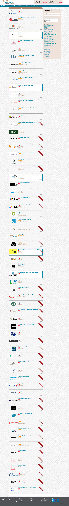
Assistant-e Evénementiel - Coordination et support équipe (26, 144)
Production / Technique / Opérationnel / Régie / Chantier (50, 39)
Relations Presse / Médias (47, 40)
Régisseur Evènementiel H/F (22, 480)
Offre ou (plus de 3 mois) (49, 25)
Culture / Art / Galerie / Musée (47, 51)
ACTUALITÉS (20, 499)
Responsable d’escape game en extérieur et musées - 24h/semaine (27, 107)
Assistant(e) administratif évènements (23, 10)
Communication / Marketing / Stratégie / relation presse (50, 34)
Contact (35, 5)
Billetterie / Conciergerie (46, 33)
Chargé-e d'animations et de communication (24, 159)
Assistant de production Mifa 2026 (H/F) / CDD (24, 219)
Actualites (19, 5)
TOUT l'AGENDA (31, 500)
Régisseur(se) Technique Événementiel (25, 85)
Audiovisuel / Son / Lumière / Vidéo (48, 31)
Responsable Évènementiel (22, 383)
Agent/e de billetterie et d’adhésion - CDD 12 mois (25, 62)
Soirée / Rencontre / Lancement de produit (48, 55)
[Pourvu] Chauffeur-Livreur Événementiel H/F (24, 398)
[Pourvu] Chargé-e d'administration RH (23, 287)
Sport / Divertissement (46, 44)
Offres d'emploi (5, 5)
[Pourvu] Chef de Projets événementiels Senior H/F (25, 294)
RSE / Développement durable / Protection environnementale (50, 43)
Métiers (23, 5)
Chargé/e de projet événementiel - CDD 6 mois (24, 420)
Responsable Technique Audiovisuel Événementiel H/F (28, 272)
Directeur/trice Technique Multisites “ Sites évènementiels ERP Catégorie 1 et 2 (28, 317)
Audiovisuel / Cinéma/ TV (47, 49)
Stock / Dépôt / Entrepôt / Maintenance (48, 45)
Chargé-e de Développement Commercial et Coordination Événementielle (28, 309)
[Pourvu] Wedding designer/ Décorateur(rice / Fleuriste (26, 152)
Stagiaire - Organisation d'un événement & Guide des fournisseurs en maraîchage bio (28, 212)
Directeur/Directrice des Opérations (23, 331)
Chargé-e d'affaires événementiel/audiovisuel (24, 182)
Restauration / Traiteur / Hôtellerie (48, 42)
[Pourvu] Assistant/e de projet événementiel (24, 428)
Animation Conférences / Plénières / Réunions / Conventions (50, 30)
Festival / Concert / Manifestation (47, 52)
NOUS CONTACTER (43, 501)
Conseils (31, 5)
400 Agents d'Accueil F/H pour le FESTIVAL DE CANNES (25, 77)
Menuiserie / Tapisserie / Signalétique (48, 38)
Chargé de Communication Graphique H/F (24, 197)
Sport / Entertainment (46, 56)
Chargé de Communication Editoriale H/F (24, 204)
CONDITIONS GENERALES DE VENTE (45, 499)
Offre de (47, 26)
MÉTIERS (31, 498)
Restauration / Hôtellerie (46, 54)
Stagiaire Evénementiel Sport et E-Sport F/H (24, 376)
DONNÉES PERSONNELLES (44, 500)
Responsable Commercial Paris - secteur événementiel (28, 249)
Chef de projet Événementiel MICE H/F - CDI (24, 361)
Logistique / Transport (46, 37)
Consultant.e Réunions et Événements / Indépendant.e (26, 55)
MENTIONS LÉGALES (43, 498)
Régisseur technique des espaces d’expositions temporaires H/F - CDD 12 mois (28, 70)
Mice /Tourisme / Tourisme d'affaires (48, 53)
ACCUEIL (20, 498)
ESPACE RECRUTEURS (21, 501)
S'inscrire (60, 2)
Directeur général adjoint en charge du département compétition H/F (27, 391)
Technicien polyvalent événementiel (23, 137)
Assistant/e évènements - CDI (22, 472)
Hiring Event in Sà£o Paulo (22, 450)
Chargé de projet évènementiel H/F (23, 115)
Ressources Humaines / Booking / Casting (49, 41)
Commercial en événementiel (22, 339)
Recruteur (15, 5)
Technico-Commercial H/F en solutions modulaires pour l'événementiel (28, 33)
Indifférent (45, 46)
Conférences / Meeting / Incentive (48, 50)
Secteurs (27, 5)
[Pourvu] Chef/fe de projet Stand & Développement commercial (27, 487)
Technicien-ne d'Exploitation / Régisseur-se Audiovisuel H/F (26, 324)
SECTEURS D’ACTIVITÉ (32, 499)
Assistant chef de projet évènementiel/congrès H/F (25, 100)
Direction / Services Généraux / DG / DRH (48, 36)
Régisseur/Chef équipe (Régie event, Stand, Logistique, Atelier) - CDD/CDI (28, 122)
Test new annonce (20, 234)
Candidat (10, 5)
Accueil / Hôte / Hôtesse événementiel (48, 29)
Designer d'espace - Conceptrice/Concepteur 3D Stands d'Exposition (28, 175)
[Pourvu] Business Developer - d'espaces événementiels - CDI (27, 257)
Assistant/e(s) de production (22, 465)
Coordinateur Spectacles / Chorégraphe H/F (24, 435)
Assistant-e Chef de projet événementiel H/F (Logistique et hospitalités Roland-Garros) (28, 354)
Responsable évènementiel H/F (22, 346)
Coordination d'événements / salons (48, 35)
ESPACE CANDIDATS (21, 500)
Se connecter (45, 2)
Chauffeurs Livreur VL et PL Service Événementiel (25, 413)
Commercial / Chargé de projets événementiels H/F (25, 40)
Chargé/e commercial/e (21, 264)
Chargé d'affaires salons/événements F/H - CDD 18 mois (26, 17)
